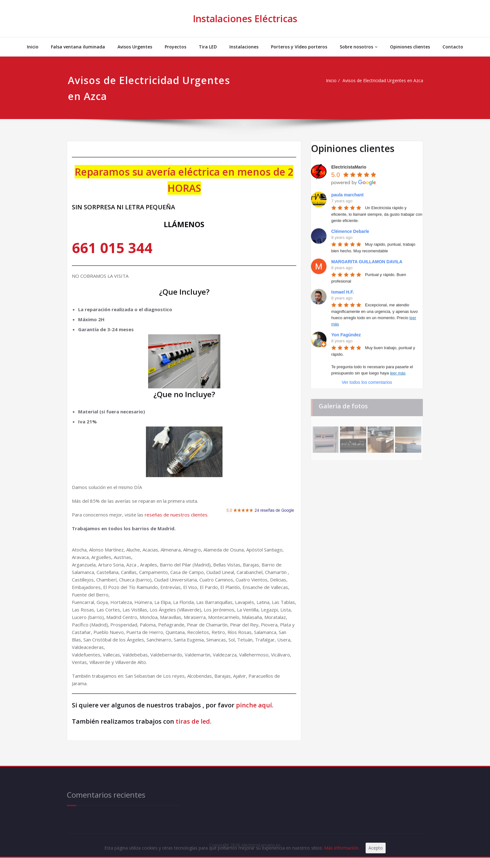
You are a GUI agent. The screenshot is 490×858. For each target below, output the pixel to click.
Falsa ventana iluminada (78, 47)
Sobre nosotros (359, 47)
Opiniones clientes (410, 47)
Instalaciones (243, 47)
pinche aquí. (254, 705)
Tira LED (208, 47)
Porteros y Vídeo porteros (299, 47)
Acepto (382, 848)
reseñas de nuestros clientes (176, 514)
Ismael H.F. (342, 288)
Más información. (348, 848)
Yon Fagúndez (346, 331)
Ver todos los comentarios (367, 379)
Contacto (452, 47)
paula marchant (347, 191)
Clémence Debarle (350, 228)
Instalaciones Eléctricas (245, 18)
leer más (398, 369)
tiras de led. (193, 721)
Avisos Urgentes (135, 47)
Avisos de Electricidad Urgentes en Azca (377, 80)
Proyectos (175, 47)
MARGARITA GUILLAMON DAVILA (366, 258)
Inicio (32, 47)
